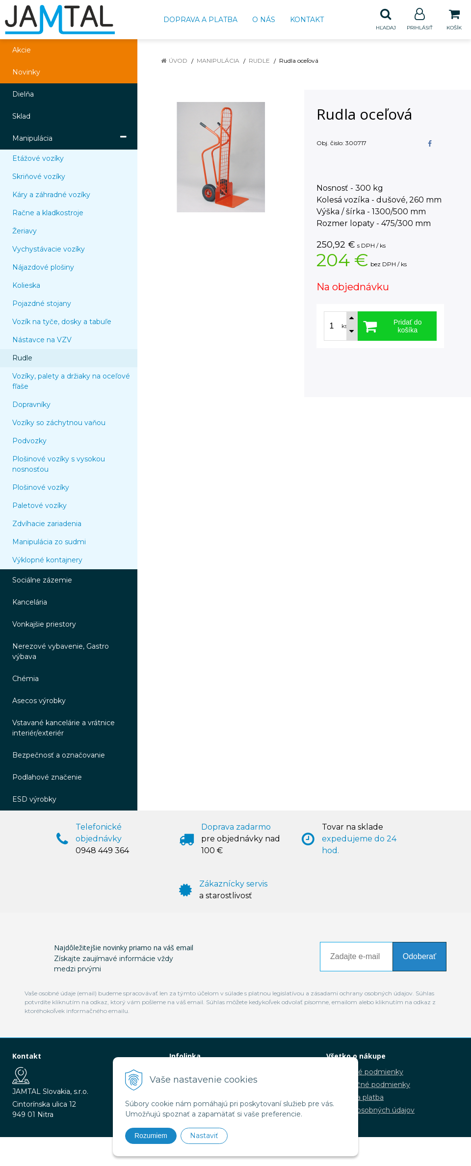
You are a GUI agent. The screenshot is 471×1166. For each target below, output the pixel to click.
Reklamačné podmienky (368, 1085)
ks (344, 326)
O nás (263, 19)
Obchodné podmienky (364, 1072)
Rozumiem (150, 1136)
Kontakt (307, 19)
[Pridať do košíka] (397, 326)
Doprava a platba (200, 19)
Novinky (26, 72)
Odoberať (419, 957)
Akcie (21, 50)
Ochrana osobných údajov (370, 1110)
